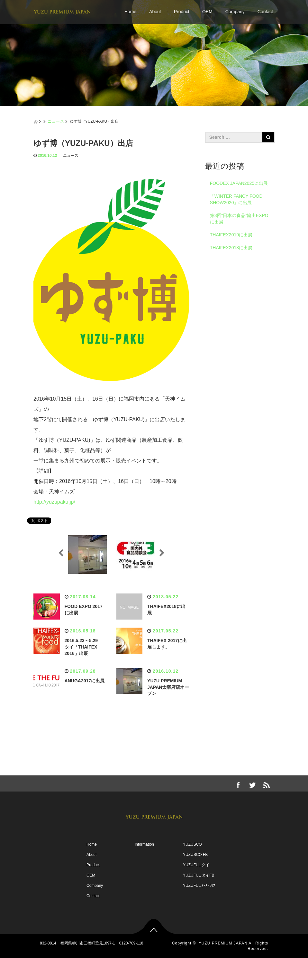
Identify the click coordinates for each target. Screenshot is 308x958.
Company (235, 11)
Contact (265, 11)
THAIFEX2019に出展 (231, 234)
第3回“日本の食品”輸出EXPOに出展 (239, 218)
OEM (207, 11)
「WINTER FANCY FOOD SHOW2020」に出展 (236, 199)
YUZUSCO (192, 844)
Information (144, 844)
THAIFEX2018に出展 (231, 247)
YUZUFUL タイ (196, 865)
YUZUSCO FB (195, 854)
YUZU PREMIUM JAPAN (223, 943)
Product (181, 11)
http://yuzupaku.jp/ (54, 502)
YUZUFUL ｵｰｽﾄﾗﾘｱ (199, 885)
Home (130, 11)
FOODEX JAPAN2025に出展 (239, 183)
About (155, 11)
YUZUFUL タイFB (198, 875)
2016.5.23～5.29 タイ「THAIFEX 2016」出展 (84, 647)
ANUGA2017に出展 (84, 680)
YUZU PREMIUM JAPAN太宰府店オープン (168, 687)
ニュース (56, 121)
